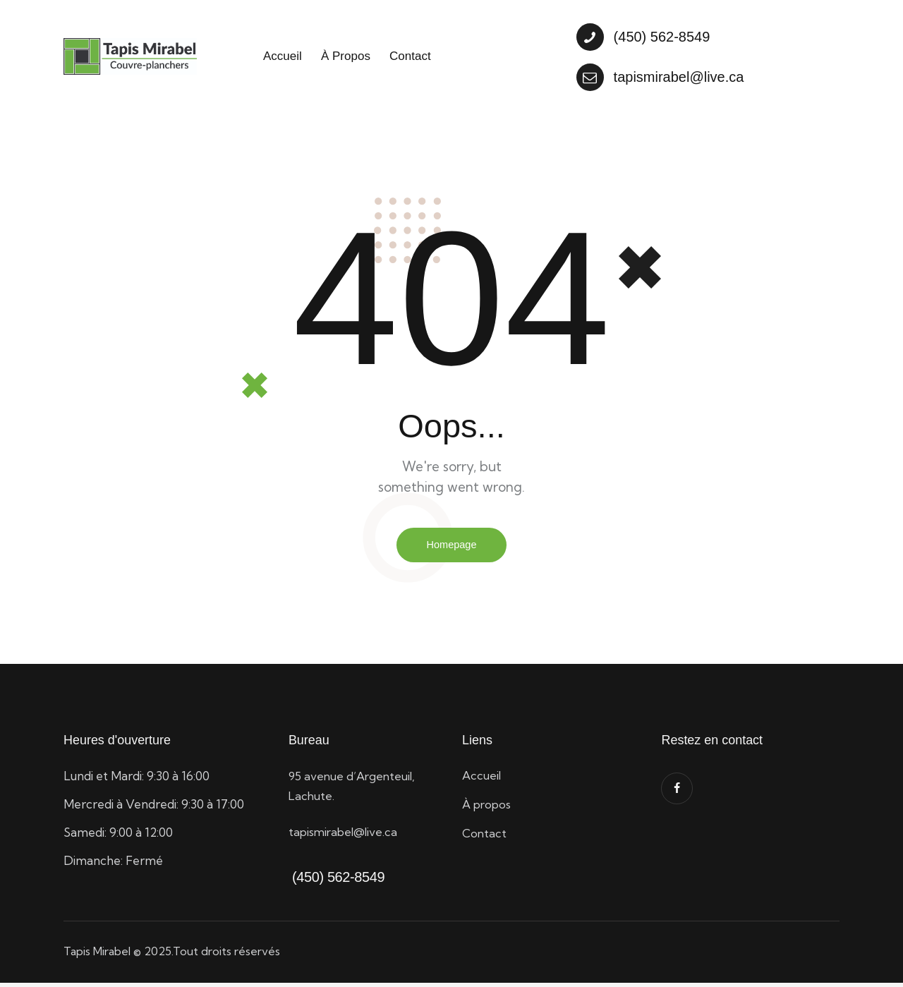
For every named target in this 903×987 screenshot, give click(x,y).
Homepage (451, 547)
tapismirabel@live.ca (345, 835)
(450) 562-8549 (336, 881)
